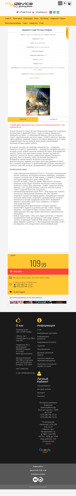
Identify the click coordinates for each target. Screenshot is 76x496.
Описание (23, 120)
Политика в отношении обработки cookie (46, 369)
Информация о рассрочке (43, 339)
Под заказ (16, 271)
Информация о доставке (47, 334)
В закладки (17, 292)
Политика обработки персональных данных (46, 363)
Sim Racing (44, 19)
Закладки (41, 399)
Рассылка (40, 402)
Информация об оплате (46, 344)
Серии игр (33, 24)
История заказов (44, 395)
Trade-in (8, 19)
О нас (41, 24)
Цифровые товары (57, 19)
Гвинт (25, 24)
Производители (43, 352)
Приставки (17, 19)
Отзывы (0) (53, 120)
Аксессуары (28, 19)
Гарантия (41, 348)
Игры (36, 19)
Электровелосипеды (13, 24)
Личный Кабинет (44, 391)
